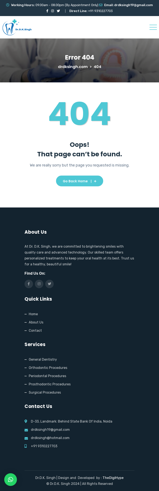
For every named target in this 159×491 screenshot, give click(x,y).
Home (33, 314)
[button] (10, 479)
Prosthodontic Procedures (50, 384)
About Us (36, 322)
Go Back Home (79, 181)
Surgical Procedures (45, 392)
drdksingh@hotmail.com (50, 438)
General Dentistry (43, 359)
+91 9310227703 (44, 446)
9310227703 (103, 11)
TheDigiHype (113, 478)
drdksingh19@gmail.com (133, 5)
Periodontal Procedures (47, 376)
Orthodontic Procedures (48, 368)
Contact (35, 331)
